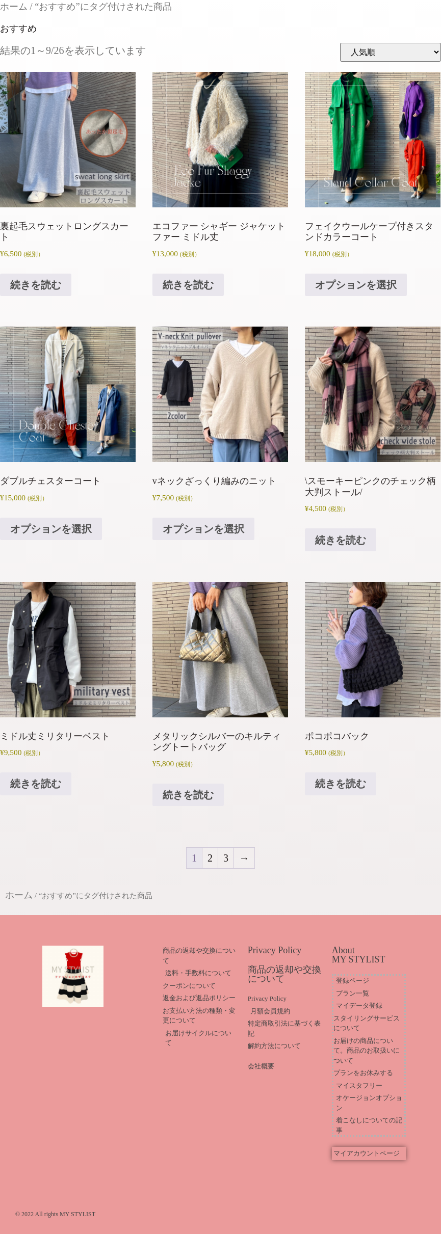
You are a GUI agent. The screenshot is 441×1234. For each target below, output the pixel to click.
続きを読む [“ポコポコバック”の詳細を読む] (340, 783)
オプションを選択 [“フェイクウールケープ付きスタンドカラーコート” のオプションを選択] (356, 284)
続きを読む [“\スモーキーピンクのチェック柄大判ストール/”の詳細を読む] (340, 540)
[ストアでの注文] (390, 52)
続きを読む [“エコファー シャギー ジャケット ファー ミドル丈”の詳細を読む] (188, 284)
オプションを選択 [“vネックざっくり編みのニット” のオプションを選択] (203, 528)
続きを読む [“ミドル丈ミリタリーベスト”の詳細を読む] (35, 783)
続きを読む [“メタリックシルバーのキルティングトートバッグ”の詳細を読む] (188, 794)
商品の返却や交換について (284, 974)
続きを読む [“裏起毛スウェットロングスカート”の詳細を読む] (35, 284)
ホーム (14, 7)
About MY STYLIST (358, 954)
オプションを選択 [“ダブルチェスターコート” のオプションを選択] (51, 528)
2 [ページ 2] (210, 858)
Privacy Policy (275, 950)
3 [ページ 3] (225, 858)
